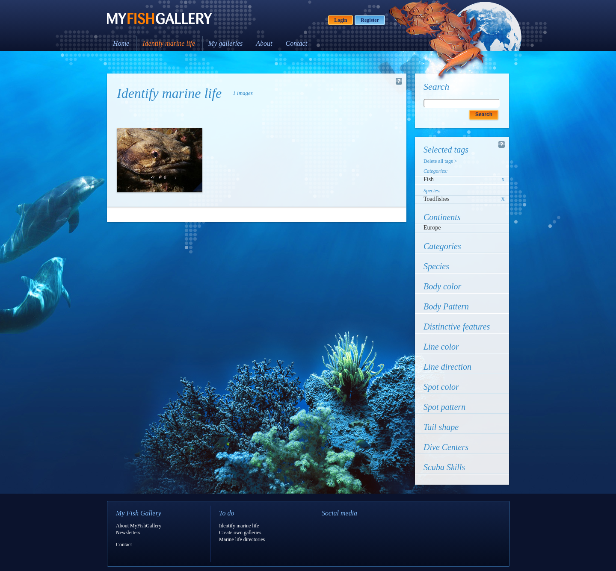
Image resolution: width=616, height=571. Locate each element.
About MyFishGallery (138, 526)
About (264, 43)
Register (370, 20)
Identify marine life (168, 43)
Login (340, 20)
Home (121, 43)
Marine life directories (242, 539)
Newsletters (128, 533)
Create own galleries (240, 533)
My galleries (225, 43)
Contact (297, 43)
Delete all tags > (440, 161)
